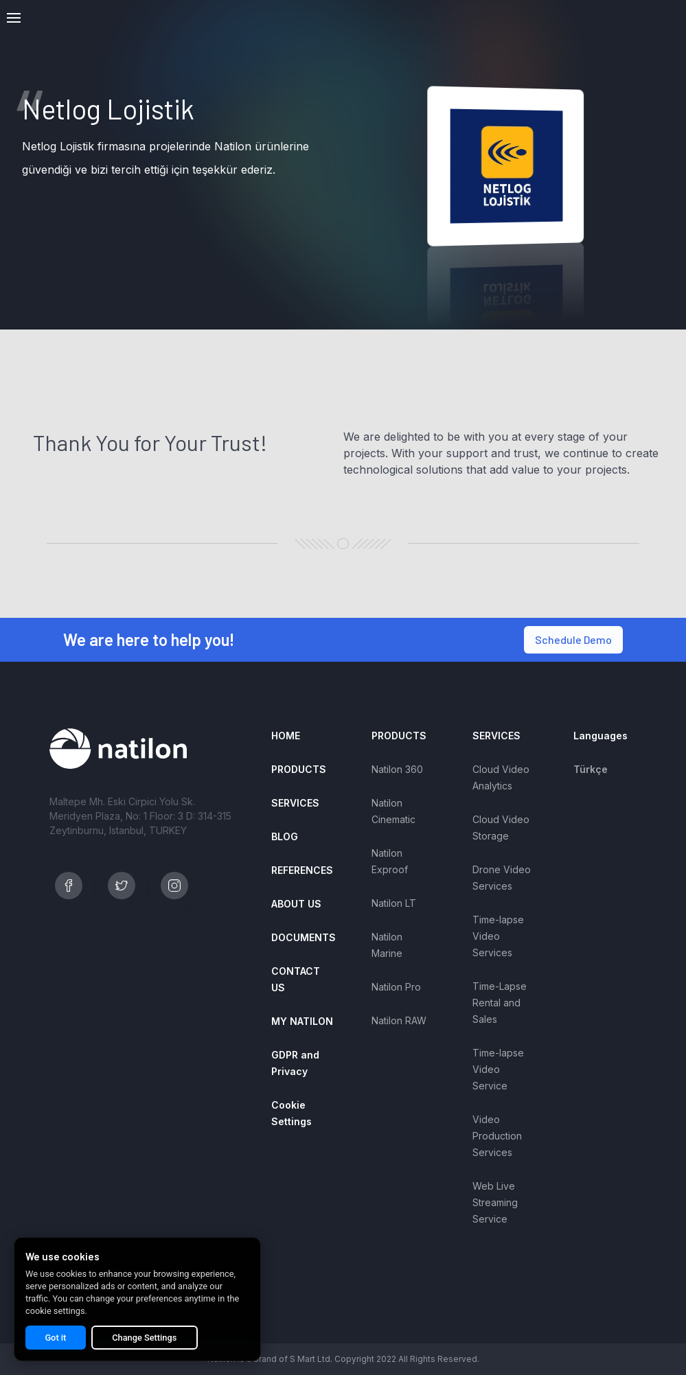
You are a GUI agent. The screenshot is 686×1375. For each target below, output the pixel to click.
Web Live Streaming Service (495, 1202)
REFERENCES (302, 870)
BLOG (284, 836)
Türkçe (590, 769)
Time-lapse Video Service (498, 1069)
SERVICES (295, 803)
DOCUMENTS (303, 937)
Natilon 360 (397, 769)
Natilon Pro (396, 987)
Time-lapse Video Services (498, 936)
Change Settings (114, 1337)
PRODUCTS (298, 769)
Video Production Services (497, 1135)
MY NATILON (302, 1021)
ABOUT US (296, 904)
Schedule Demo (573, 639)
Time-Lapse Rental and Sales (499, 1002)
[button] (13, 18)
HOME (285, 735)
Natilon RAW (398, 1020)
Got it (45, 1337)
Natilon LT (393, 903)
